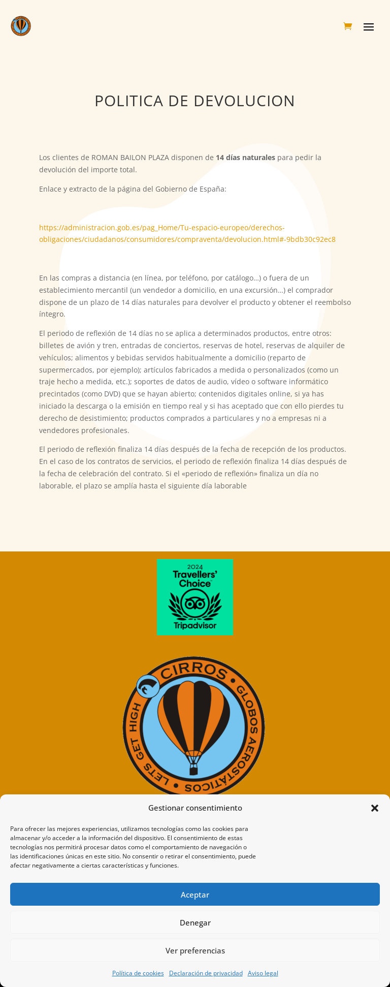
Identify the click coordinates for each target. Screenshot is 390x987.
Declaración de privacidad (206, 973)
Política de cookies (138, 973)
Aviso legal (263, 973)
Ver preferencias (195, 950)
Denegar (195, 922)
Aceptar (195, 894)
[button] (375, 808)
